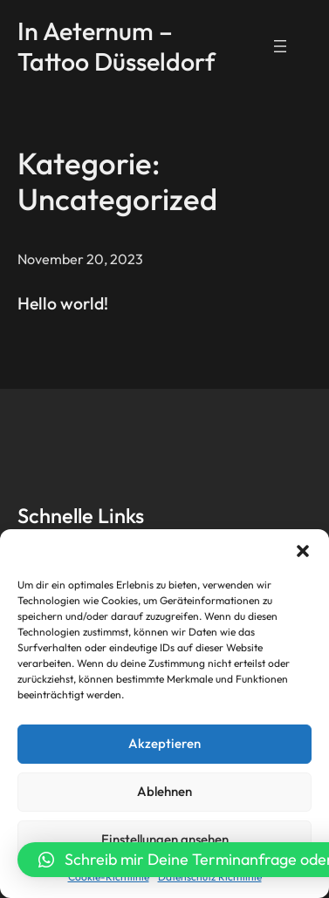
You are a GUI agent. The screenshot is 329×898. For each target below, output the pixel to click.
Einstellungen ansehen (165, 839)
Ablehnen (164, 791)
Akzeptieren (164, 743)
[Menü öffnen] (280, 46)
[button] (303, 551)
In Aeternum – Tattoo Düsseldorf (116, 45)
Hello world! (62, 303)
